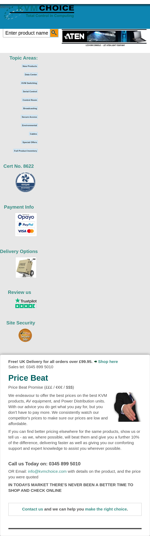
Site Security (20, 322)
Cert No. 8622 (19, 166)
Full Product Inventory (25, 151)
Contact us (32, 509)
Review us (19, 292)
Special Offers (29, 142)
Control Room (30, 100)
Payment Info (19, 207)
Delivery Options (19, 251)
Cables (33, 134)
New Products (30, 66)
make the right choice (106, 509)
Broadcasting (30, 108)
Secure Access (29, 117)
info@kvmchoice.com (47, 471)
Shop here (108, 361)
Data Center (31, 74)
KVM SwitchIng (29, 83)
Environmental (29, 125)
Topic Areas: (24, 58)
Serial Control (30, 91)
